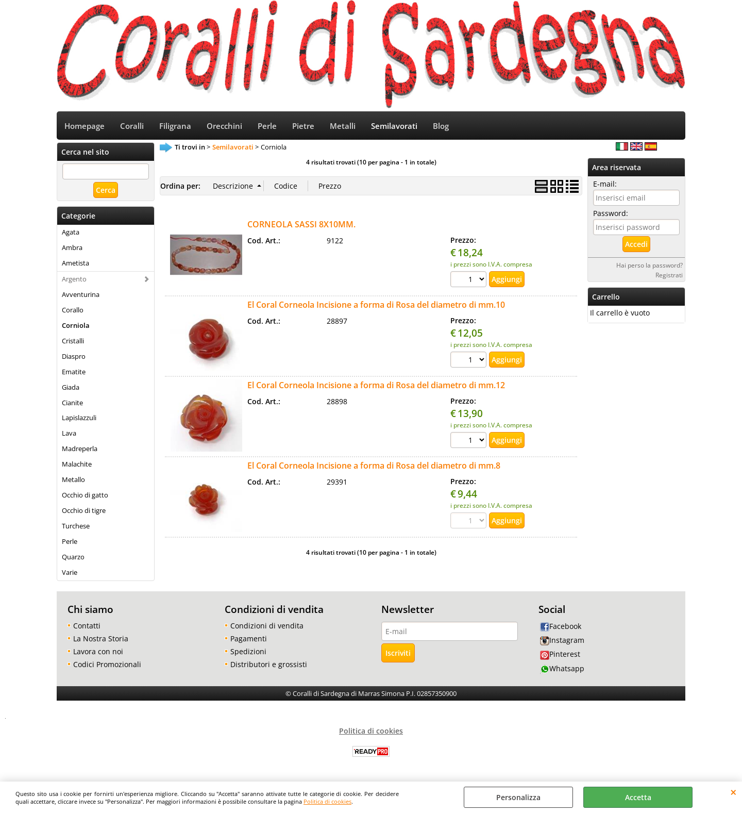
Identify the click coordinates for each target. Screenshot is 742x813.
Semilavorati (394, 126)
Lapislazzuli (79, 417)
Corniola (76, 325)
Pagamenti (248, 638)
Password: (610, 213)
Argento (74, 279)
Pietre (303, 126)
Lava (69, 433)
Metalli (343, 126)
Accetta (638, 797)
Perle (267, 126)
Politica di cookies (327, 801)
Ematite (74, 371)
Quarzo (73, 556)
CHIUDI (733, 792)
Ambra (72, 247)
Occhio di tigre (84, 510)
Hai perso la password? (649, 265)
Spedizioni (248, 651)
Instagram (562, 640)
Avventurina (80, 294)
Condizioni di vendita (266, 626)
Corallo (72, 309)
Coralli (132, 126)
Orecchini (224, 126)
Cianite (72, 402)
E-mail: (605, 184)
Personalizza (518, 797)
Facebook (560, 626)
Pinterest (560, 654)
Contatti (86, 626)
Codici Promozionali (107, 664)
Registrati (669, 275)
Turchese (76, 525)
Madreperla (79, 448)
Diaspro (74, 356)
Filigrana (175, 126)
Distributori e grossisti (268, 664)
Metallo (73, 479)
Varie (69, 572)
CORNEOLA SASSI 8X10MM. (301, 224)
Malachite (77, 464)
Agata (70, 232)
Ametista (75, 263)
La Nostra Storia (100, 638)
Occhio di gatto (85, 495)
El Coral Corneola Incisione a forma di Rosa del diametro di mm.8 (373, 465)
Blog (441, 126)
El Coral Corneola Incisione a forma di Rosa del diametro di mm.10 (376, 304)
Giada (70, 387)
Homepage (84, 126)
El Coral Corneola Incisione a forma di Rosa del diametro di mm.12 (376, 385)
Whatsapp (562, 668)
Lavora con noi (98, 651)
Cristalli (73, 340)
